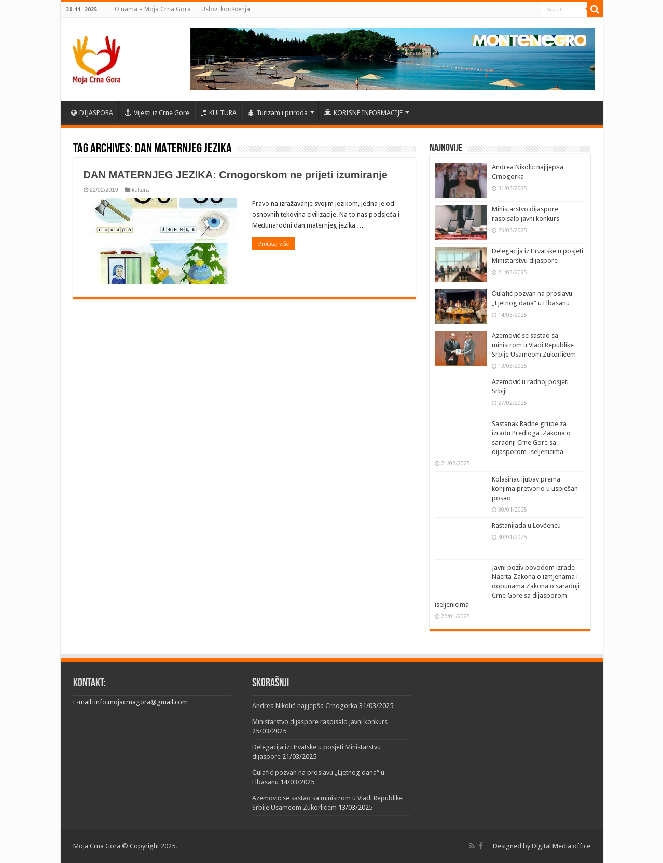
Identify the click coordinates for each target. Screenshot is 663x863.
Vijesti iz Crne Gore (157, 113)
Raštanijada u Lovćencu (526, 525)
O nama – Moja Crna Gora (153, 9)
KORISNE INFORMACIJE (363, 113)
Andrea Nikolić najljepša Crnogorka (304, 706)
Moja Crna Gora (96, 846)
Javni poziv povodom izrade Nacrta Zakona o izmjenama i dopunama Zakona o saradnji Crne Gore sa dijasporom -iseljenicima (507, 586)
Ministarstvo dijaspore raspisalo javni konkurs (320, 722)
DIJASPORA (92, 113)
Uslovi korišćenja (225, 9)
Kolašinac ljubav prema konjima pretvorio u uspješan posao (535, 488)
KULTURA (219, 113)
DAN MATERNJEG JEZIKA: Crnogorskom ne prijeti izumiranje (236, 174)
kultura (140, 190)
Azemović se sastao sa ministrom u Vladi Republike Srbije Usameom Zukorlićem (534, 345)
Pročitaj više (273, 243)
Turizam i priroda (278, 113)
